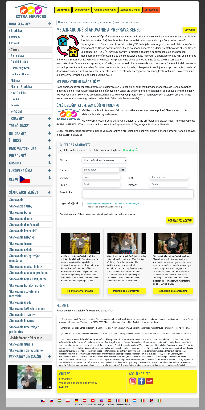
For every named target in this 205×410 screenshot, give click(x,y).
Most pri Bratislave (21, 86)
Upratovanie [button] (151, 9)
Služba (64, 160)
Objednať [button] (189, 29)
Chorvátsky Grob (20, 67)
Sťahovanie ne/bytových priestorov (24, 258)
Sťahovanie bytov (20, 212)
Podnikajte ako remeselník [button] (173, 290)
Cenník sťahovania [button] (105, 9)
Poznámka (66, 192)
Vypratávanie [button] (82, 9)
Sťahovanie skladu (21, 249)
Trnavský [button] (16, 118)
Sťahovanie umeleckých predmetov (24, 329)
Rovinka (15, 98)
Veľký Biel (16, 111)
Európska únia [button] (20, 170)
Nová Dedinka (18, 92)
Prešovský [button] (17, 155)
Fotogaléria (65, 379)
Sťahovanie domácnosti (24, 224)
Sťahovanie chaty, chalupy (26, 266)
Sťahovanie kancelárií (23, 230)
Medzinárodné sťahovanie (25, 337)
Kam (130, 177)
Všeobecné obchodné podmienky (78, 382)
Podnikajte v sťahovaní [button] (80, 290)
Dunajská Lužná (19, 61)
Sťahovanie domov (21, 218)
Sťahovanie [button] (63, 9)
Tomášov (15, 105)
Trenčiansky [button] (19, 125)
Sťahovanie (16, 199)
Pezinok (14, 43)
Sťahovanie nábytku (22, 236)
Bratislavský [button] (19, 23)
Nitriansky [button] (17, 133)
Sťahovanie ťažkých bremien (27, 308)
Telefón (131, 185)
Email (63, 185)
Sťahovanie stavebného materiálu (24, 293)
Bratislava (15, 30)
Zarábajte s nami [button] (130, 9)
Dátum (63, 170)
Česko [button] (19, 179)
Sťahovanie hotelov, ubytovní (27, 285)
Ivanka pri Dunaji (20, 74)
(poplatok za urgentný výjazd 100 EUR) (104, 207)
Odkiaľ (63, 177)
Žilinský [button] (15, 140)
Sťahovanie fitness (21, 343)
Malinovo (15, 80)
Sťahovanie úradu (20, 302)
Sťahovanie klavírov (21, 320)
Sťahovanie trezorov (22, 314)
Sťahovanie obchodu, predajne (28, 272)
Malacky (14, 36)
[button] (30, 193)
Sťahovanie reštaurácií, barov (27, 278)
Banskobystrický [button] (22, 148)
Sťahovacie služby (20, 205)
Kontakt (63, 386)
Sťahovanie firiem (20, 243)
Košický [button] (15, 162)
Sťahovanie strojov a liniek (26, 350)
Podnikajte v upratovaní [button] (126, 290)
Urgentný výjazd (69, 203)
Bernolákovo (17, 55)
